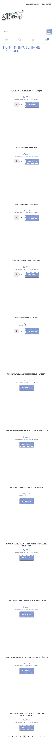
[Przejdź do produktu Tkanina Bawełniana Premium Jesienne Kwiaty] (26, 469)
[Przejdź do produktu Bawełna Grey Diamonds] (26, 129)
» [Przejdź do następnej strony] (44, 737)
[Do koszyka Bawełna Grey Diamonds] (32, 161)
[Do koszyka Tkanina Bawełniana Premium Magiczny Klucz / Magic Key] (27, 557)
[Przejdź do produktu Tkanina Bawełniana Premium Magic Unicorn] (26, 355)
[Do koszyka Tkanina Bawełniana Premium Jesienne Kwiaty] (27, 501)
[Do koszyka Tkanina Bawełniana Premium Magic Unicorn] (27, 388)
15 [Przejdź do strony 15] (40, 737)
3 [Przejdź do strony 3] (20, 737)
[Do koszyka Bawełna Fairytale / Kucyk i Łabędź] (32, 105)
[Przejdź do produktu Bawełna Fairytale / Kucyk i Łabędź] (26, 72)
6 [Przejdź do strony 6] (32, 737)
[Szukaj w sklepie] (24, 31)
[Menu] (6, 40)
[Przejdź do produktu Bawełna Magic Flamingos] (26, 186)
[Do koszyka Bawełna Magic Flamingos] (32, 218)
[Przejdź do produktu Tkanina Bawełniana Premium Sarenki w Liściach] (26, 639)
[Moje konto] (33, 40)
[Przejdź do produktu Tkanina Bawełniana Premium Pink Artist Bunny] (26, 582)
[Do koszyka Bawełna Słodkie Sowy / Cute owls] (32, 274)
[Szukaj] (49, 31)
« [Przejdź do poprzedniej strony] (8, 737)
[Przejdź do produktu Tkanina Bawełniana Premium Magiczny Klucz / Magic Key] (26, 525)
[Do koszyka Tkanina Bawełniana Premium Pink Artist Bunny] (27, 614)
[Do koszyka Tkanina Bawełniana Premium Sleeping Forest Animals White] (27, 727)
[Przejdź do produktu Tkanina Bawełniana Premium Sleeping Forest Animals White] (26, 695)
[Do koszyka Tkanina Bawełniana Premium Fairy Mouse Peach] (27, 444)
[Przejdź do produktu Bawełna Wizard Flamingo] (26, 299)
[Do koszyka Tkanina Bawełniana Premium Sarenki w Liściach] (27, 671)
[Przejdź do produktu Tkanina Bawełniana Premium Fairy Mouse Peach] (26, 412)
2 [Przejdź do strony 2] (16, 737)
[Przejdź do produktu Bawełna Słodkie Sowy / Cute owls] (26, 242)
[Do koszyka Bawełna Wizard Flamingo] (32, 331)
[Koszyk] (46, 40)
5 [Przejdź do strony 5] (28, 737)
